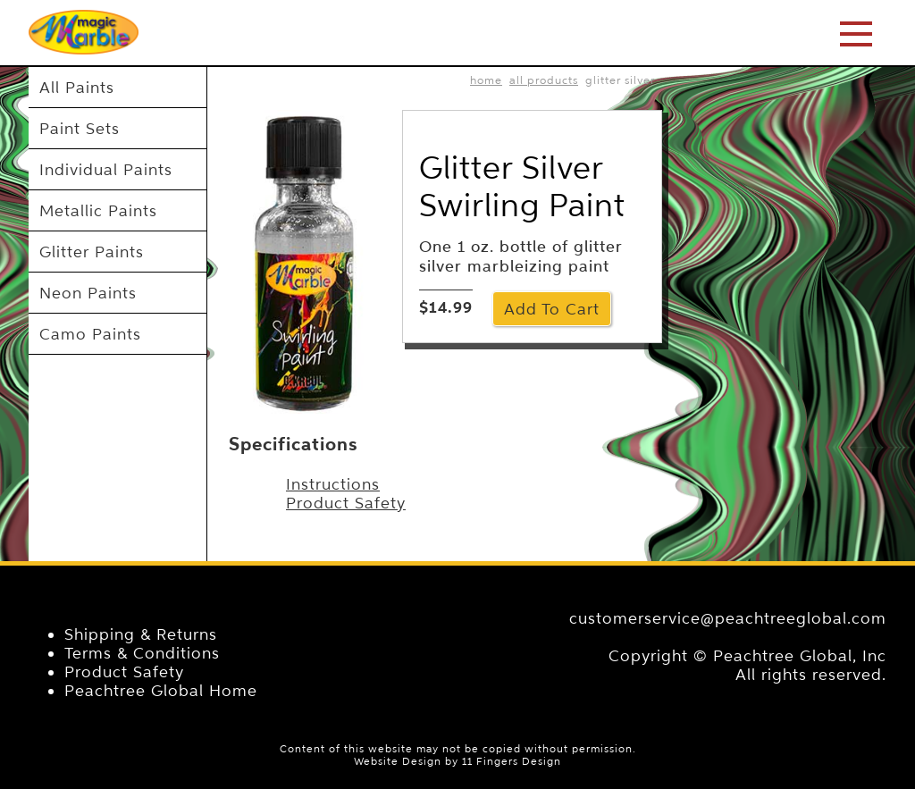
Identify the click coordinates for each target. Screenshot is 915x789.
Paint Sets (79, 128)
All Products (543, 80)
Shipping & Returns (140, 634)
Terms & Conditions (142, 652)
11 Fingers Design (511, 761)
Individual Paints (105, 169)
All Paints (76, 87)
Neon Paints (88, 292)
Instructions (333, 483)
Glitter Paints (91, 251)
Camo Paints (90, 333)
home (486, 80)
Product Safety (346, 502)
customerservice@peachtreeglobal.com (727, 618)
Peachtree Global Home (160, 690)
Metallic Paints (98, 210)
